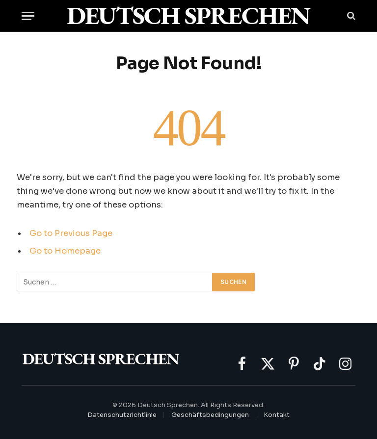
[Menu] (28, 16)
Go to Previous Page (70, 233)
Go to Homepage (65, 251)
